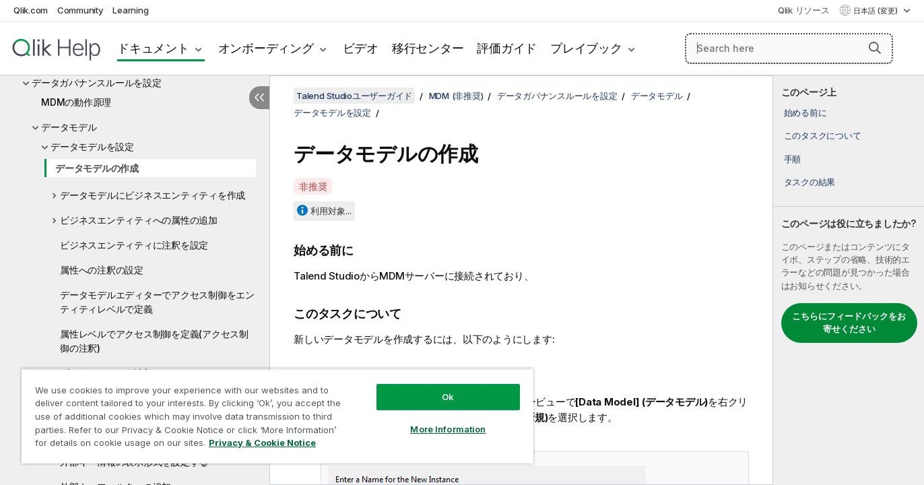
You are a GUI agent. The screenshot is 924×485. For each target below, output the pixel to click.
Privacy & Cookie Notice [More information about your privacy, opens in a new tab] (262, 442)
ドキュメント (153, 48)
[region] (277, 415)
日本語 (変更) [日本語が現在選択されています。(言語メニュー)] (876, 10)
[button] (875, 48)
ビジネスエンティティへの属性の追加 (139, 220)
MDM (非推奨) (456, 95)
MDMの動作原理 (76, 102)
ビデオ (360, 48)
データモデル (69, 127)
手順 (792, 159)
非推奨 (313, 186)
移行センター (428, 48)
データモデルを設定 (92, 146)
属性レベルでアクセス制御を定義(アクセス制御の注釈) (154, 341)
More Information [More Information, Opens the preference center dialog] (448, 429)
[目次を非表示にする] (259, 97)
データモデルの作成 (97, 168)
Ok (448, 396)
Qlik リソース (804, 10)
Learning (130, 10)
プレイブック (586, 48)
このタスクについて (822, 135)
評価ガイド (507, 48)
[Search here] (789, 48)
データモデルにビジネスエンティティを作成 (152, 195)
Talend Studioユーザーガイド (354, 95)
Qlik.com (30, 10)
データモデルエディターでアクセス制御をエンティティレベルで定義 (157, 302)
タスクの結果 (810, 181)
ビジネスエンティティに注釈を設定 (134, 245)
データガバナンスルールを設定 (97, 82)
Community (80, 10)
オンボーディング (266, 48)
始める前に (805, 112)
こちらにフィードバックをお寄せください (849, 323)
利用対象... (331, 210)
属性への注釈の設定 (101, 270)
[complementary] (848, 280)
